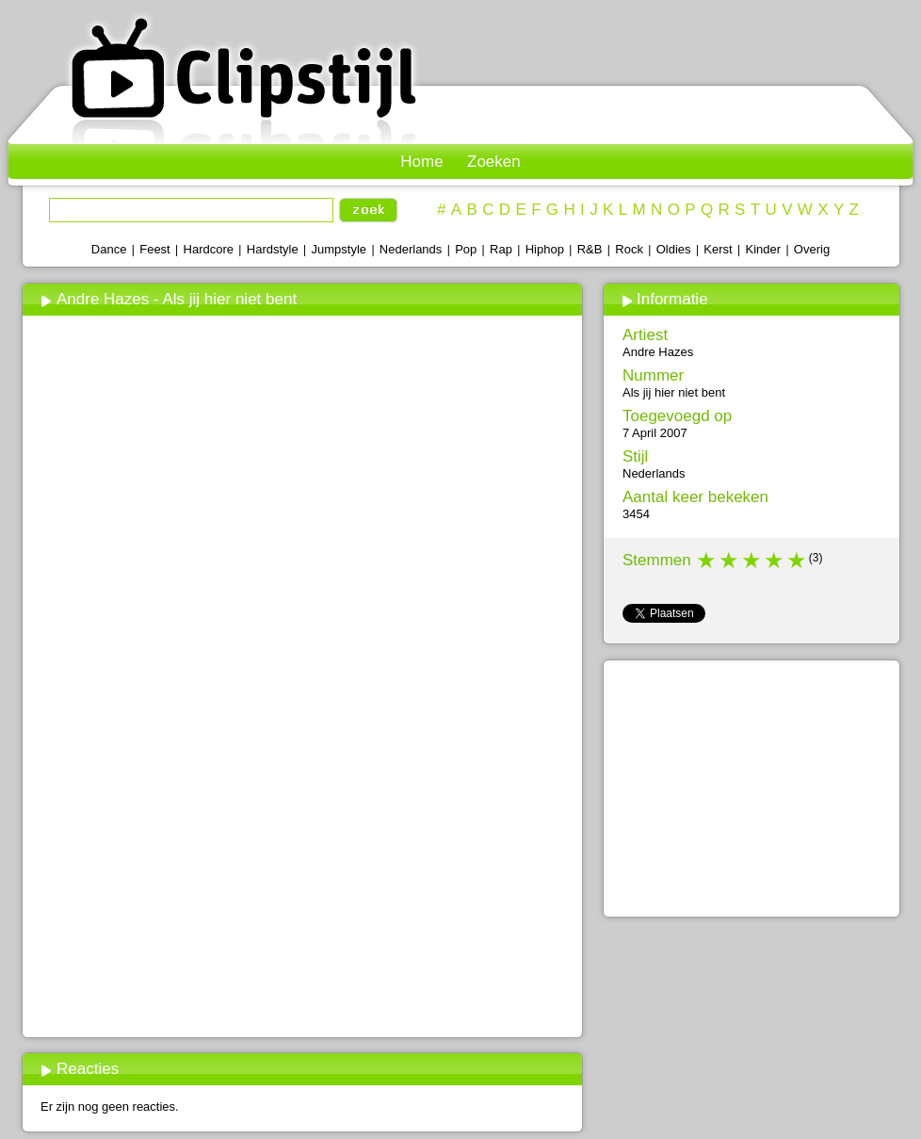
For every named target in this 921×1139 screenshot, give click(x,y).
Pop (466, 249)
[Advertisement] (302, 892)
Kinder (763, 249)
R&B (590, 249)
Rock (629, 249)
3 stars (752, 560)
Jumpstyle (339, 249)
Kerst (717, 249)
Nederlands (411, 249)
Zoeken (494, 162)
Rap (501, 249)
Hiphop (544, 249)
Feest (154, 249)
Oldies (673, 249)
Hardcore (209, 249)
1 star (707, 560)
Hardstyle (273, 249)
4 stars (775, 560)
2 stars (730, 560)
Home (421, 162)
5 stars (797, 560)
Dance (109, 249)
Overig (812, 249)
